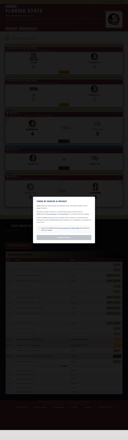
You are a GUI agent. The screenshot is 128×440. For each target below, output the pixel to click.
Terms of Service (51, 214)
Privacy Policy (64, 214)
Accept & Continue (64, 237)
